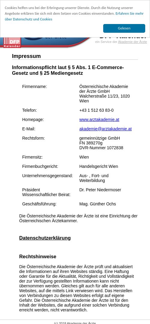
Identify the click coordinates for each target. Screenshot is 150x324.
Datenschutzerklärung (45, 238)
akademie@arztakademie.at (105, 128)
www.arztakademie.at (99, 119)
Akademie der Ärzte (132, 42)
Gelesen (124, 28)
